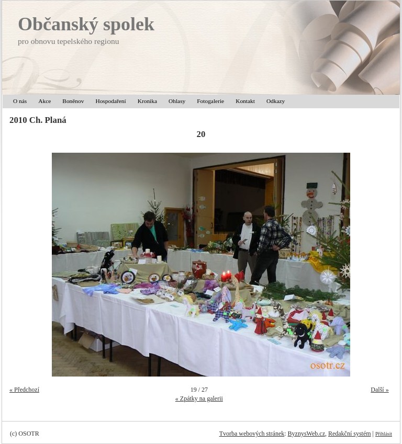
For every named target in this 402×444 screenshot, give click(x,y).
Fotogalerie (210, 101)
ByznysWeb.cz (306, 433)
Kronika (147, 101)
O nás (20, 101)
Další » (379, 389)
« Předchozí (24, 389)
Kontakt (245, 101)
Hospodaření (110, 101)
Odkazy (275, 101)
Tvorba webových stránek (252, 433)
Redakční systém (349, 433)
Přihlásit (383, 434)
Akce (44, 101)
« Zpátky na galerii (199, 398)
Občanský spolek (86, 24)
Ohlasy (177, 101)
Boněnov (73, 101)
